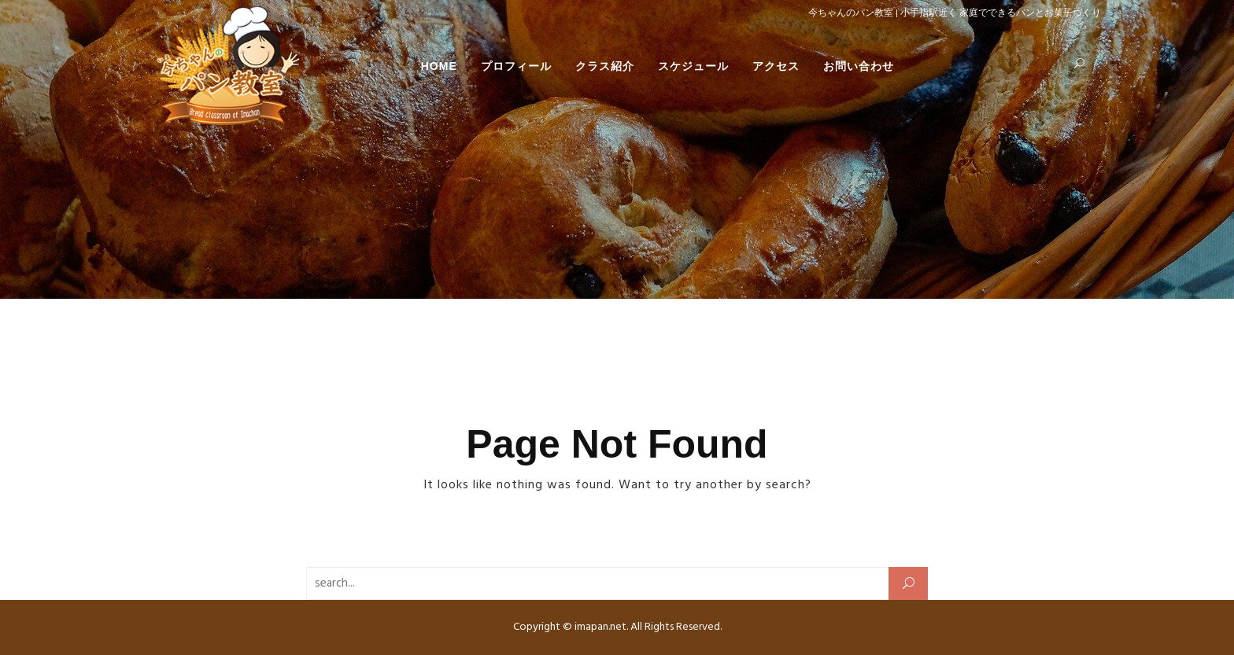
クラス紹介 (604, 66)
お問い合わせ (858, 66)
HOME (439, 66)
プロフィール (516, 66)
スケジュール (693, 66)
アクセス (776, 66)
